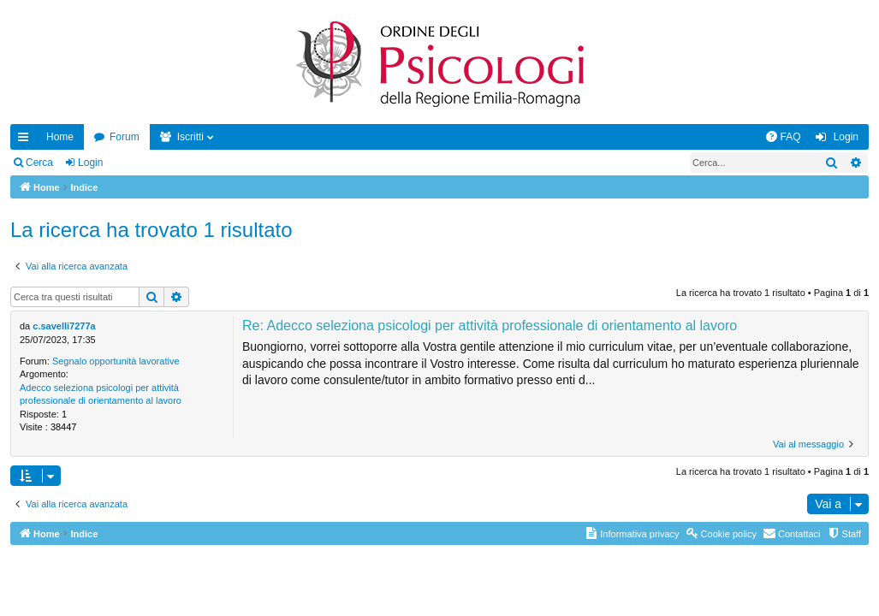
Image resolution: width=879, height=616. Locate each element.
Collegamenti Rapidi (26, 140)
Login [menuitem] (846, 137)
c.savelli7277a (64, 326)
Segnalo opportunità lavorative (116, 361)
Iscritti (190, 137)
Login (90, 163)
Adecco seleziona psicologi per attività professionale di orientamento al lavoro (100, 394)
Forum (125, 137)
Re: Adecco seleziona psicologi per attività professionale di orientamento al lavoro (489, 325)
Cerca (39, 163)
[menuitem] (783, 137)
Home (60, 137)
